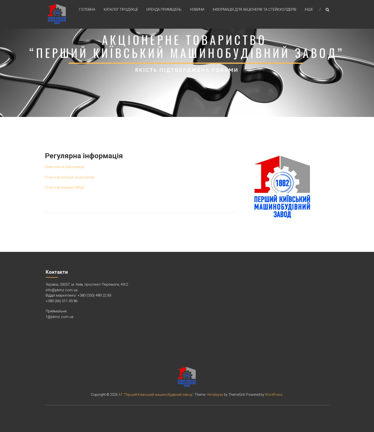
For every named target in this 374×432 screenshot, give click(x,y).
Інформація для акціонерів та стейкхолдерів (254, 9)
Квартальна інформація (64, 167)
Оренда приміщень (163, 9)
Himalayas (215, 395)
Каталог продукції (121, 9)
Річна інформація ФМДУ (65, 187)
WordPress (273, 395)
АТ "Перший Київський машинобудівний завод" (156, 395)
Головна (87, 9)
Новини (197, 9)
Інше (309, 9)
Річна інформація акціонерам (69, 177)
